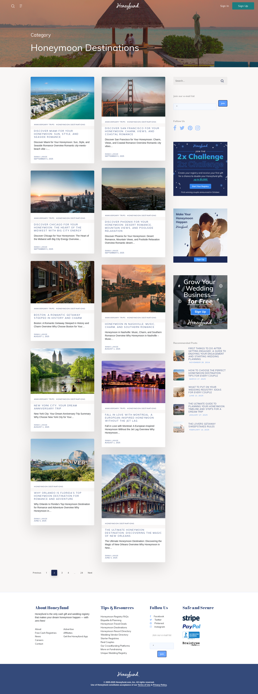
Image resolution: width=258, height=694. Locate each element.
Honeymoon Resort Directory (116, 631)
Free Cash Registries (46, 632)
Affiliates (68, 632)
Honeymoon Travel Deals (114, 623)
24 (81, 572)
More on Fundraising (111, 649)
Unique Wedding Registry (114, 653)
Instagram (157, 626)
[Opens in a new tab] (203, 644)
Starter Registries (110, 638)
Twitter (156, 619)
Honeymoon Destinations (70, 125)
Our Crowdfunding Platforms (115, 645)
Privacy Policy (160, 685)
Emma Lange (40, 157)
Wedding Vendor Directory (114, 634)
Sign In (224, 6)
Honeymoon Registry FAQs (115, 616)
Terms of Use (144, 685)
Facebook (157, 616)
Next (90, 572)
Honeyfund (40, 614)
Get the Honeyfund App (75, 636)
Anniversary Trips (44, 125)
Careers (39, 640)
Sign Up (243, 5)
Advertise (68, 629)
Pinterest (157, 623)
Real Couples (107, 642)
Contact (39, 643)
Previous (37, 572)
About (38, 629)
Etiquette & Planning (111, 620)
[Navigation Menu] (22, 6)
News (38, 636)
